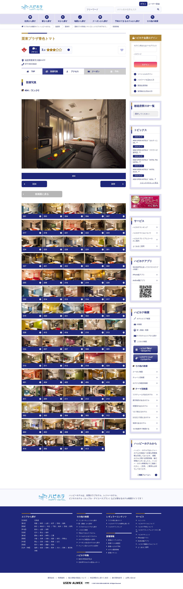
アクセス (73, 71)
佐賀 (41, 548)
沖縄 (35, 551)
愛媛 (47, 545)
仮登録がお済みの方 (145, 91)
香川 (35, 545)
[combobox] (135, 9)
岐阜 (41, 535)
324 (30, 184)
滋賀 (52, 538)
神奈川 (42, 526)
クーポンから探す (100, 18)
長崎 (47, 548)
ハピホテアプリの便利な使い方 (117, 523)
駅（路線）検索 (141, 330)
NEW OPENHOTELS (84, 559)
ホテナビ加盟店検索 (145, 383)
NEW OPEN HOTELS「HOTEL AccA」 (144, 169)
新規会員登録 (143, 85)
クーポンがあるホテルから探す (88, 543)
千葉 (54, 526)
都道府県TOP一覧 (144, 106)
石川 (35, 532)
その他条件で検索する (145, 429)
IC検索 (138, 324)
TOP (31, 71)
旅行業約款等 (117, 578)
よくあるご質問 (145, 246)
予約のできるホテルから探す (127, 18)
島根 (52, 541)
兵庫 (41, 538)
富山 (41, 532)
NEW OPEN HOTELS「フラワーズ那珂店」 (145, 149)
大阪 (35, 538)
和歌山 (64, 538)
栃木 (59, 526)
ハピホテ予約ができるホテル (143, 349)
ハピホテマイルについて (145, 233)
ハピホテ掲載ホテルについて (147, 544)
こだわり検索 (140, 341)
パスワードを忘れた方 (146, 80)
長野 (47, 529)
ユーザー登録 (154, 4)
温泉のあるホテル (145, 423)
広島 (41, 541)
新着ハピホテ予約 (113, 546)
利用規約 (61, 578)
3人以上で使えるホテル (145, 417)
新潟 (35, 529)
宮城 (58, 523)
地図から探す (80, 18)
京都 (47, 538)
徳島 (41, 545)
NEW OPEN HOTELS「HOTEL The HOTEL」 (145, 159)
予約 (114, 71)
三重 (52, 535)
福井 (47, 532)
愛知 (35, 535)
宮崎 (63, 548)
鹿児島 (70, 548)
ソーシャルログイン (145, 74)
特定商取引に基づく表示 (99, 578)
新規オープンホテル (114, 540)
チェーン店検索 (145, 377)
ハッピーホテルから (145, 443)
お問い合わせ (130, 578)
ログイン (145, 65)
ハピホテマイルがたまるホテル (143, 358)
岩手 (52, 523)
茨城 (65, 526)
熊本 (52, 548)
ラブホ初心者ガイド (114, 520)
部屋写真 (52, 71)
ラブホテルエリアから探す (145, 336)
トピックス (140, 130)
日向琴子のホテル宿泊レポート (88, 562)
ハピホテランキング (145, 227)
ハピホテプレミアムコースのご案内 (145, 240)
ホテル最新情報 (112, 549)
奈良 (58, 538)
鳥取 (47, 541)
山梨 (41, 529)
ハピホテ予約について (144, 527)
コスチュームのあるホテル (145, 394)
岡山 (35, 541)
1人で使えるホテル (145, 412)
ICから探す (62, 18)
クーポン (94, 71)
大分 (58, 548)
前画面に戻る (36, 194)
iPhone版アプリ (145, 275)
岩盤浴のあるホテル (145, 406)
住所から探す (30, 18)
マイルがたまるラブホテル (87, 536)
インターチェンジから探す (87, 520)
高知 (52, 545)
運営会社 (51, 578)
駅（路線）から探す (84, 523)
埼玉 (48, 526)
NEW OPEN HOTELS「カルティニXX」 (145, 140)
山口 (58, 541)
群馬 (70, 526)
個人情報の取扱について (77, 578)
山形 (47, 523)
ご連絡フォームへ (144, 475)
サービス (139, 221)
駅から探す (46, 18)
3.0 (43, 50)
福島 (63, 523)
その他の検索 (152, 18)
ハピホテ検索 (141, 312)
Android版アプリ (145, 280)
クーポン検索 (145, 372)
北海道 (36, 520)
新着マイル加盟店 (113, 543)
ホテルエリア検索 (142, 318)
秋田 (41, 523)
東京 (35, 526)
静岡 (47, 535)
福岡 (35, 548)
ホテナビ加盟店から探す (86, 539)
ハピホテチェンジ (143, 535)
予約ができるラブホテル (86, 533)
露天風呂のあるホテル (145, 400)
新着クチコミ (111, 553)
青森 (35, 523)
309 (117, 184)
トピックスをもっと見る (149, 183)
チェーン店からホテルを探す (87, 546)
